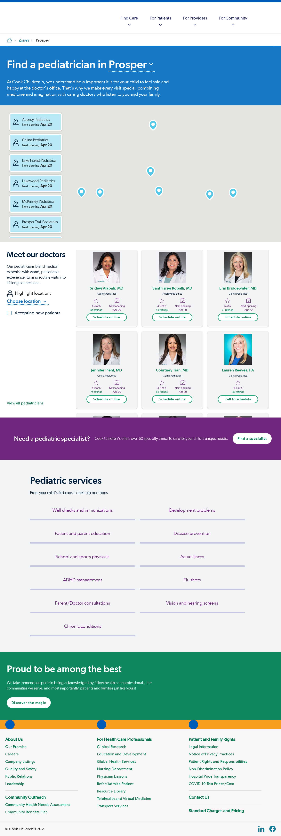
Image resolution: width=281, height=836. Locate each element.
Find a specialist (252, 438)
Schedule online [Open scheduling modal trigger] (106, 317)
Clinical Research (111, 746)
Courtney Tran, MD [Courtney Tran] (172, 370)
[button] (35, 122)
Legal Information (203, 746)
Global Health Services (116, 761)
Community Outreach (25, 797)
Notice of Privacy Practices (211, 754)
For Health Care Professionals (124, 739)
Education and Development (121, 754)
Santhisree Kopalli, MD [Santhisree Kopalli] (172, 288)
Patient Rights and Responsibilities (218, 761)
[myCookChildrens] (261, 18)
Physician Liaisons (112, 776)
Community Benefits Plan (26, 812)
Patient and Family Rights (212, 739)
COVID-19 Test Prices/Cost (211, 783)
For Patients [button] (160, 21)
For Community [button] (233, 21)
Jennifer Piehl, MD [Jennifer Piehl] (106, 370)
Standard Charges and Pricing (216, 810)
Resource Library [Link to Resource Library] (111, 791)
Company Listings (20, 761)
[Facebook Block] (272, 829)
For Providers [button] (195, 21)
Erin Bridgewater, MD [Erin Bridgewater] (238, 288)
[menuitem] (129, 18)
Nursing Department (114, 769)
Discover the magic (29, 703)
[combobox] (132, 65)
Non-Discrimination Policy (211, 769)
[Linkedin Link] (261, 829)
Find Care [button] (129, 21)
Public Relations (18, 776)
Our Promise (16, 746)
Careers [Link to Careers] (12, 754)
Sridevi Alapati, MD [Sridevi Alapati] (106, 288)
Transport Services (112, 806)
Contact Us (199, 797)
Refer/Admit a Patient (115, 783)
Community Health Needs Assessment (37, 804)
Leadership (14, 783)
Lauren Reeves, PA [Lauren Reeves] (238, 370)
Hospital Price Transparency (212, 776)
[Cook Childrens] (5, 18)
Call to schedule (238, 399)
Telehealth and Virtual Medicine (124, 798)
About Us (14, 739)
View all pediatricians (25, 403)
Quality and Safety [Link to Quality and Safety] (21, 769)
